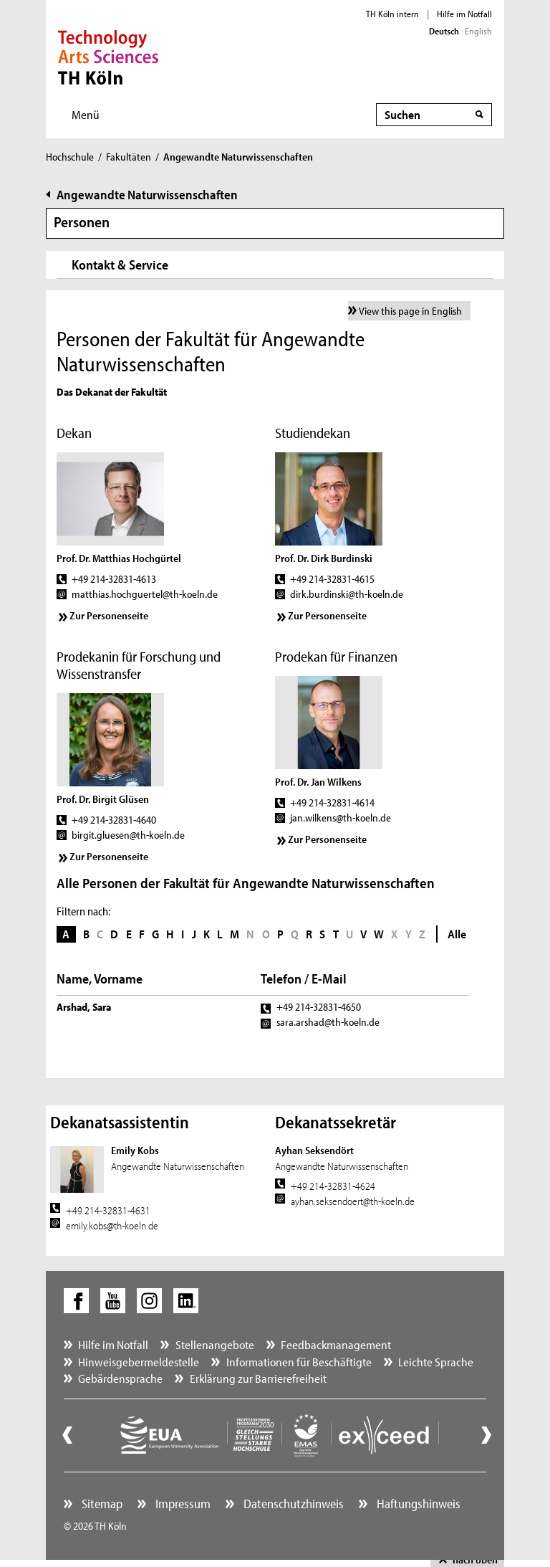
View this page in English (410, 311)
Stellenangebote (214, 1344)
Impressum (182, 1503)
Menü (86, 114)
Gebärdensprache (120, 1378)
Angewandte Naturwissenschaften (147, 194)
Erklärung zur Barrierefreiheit (258, 1378)
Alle (457, 933)
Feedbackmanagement (336, 1344)
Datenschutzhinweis (292, 1503)
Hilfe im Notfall (464, 13)
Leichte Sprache (435, 1361)
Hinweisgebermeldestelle (138, 1361)
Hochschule (70, 156)
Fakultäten (128, 156)
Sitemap (100, 1503)
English (478, 31)
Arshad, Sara (84, 1007)
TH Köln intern (392, 13)
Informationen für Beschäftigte (299, 1361)
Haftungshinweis (417, 1503)
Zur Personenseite (108, 615)
